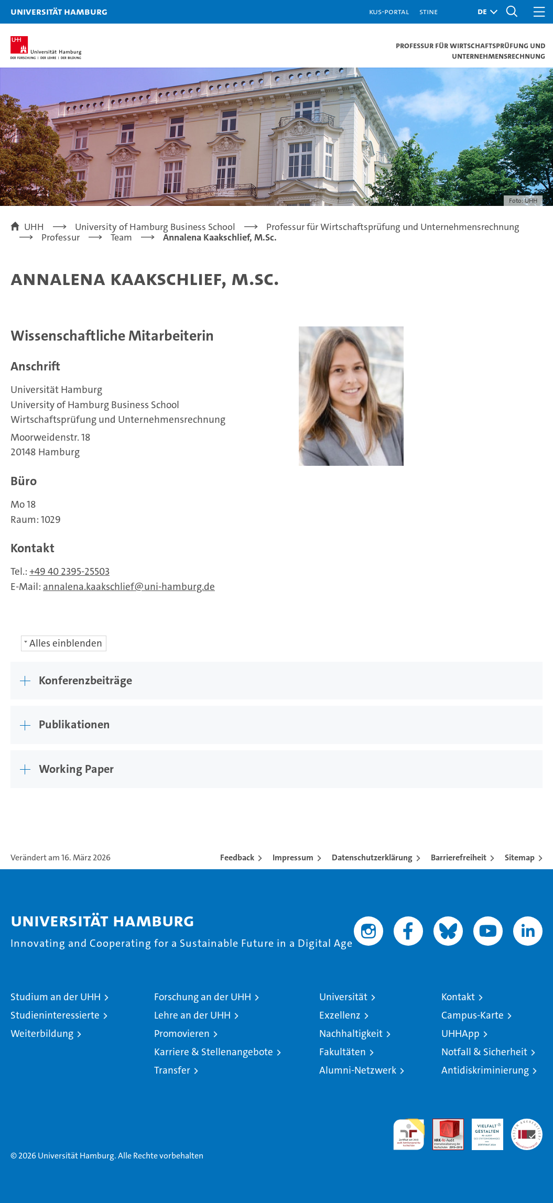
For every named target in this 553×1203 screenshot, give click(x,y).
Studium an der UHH (55, 996)
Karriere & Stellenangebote (213, 1051)
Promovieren (182, 1033)
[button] (485, 12)
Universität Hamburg (58, 11)
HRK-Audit (482, 1130)
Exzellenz (340, 1015)
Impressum (293, 857)
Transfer (172, 1070)
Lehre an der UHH (192, 1015)
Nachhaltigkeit (351, 1033)
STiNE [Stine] (428, 11)
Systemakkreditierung (527, 1124)
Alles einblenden (65, 643)
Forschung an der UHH (202, 996)
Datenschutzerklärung (372, 857)
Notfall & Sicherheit (484, 1051)
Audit (442, 1124)
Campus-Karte (472, 1015)
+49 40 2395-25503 (69, 571)
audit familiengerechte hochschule (409, 1134)
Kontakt (458, 996)
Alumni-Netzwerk (357, 1070)
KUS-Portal (389, 11)
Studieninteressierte (55, 1015)
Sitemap (520, 857)
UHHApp (460, 1033)
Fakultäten (342, 1051)
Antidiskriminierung (485, 1070)
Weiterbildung (41, 1033)
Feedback (237, 857)
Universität (343, 996)
